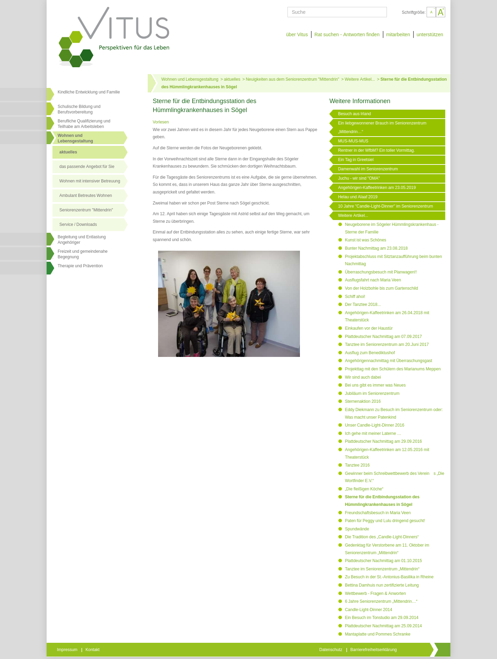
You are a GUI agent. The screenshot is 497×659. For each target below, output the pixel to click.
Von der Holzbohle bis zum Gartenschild (381, 288)
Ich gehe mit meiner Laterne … (373, 433)
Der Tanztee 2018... (363, 304)
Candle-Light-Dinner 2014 (368, 610)
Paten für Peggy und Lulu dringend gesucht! (385, 521)
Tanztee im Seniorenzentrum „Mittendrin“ (382, 569)
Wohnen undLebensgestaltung (75, 138)
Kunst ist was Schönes (365, 240)
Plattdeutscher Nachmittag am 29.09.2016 (383, 441)
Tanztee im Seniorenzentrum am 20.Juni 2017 (387, 344)
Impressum (67, 650)
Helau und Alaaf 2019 (357, 197)
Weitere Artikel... (360, 79)
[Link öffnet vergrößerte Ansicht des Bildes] (229, 304)
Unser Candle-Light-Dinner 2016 (374, 425)
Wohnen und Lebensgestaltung (190, 79)
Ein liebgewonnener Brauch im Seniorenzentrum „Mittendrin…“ (382, 127)
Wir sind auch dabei (363, 377)
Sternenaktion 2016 (363, 401)
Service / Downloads (78, 224)
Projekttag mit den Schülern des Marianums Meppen (392, 369)
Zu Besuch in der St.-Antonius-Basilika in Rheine (389, 577)
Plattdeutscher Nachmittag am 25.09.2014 (383, 626)
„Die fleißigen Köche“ (364, 489)
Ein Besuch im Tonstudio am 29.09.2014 (381, 618)
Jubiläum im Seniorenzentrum (372, 393)
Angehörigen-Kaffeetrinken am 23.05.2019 (377, 188)
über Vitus (297, 34)
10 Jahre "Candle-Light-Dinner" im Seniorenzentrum (385, 206)
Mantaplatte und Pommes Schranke (377, 634)
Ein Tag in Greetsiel (355, 160)
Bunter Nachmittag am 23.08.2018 (376, 248)
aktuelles (68, 152)
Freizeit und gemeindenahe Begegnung (83, 254)
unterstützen (430, 34)
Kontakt (93, 650)
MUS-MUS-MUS (353, 141)
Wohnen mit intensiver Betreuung (89, 181)
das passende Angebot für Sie (86, 166)
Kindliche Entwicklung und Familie (89, 92)
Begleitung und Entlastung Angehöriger (82, 239)
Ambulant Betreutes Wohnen (85, 195)
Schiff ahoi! (355, 296)
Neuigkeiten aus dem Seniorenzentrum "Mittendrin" (292, 79)
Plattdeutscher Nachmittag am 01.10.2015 (383, 561)
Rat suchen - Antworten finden (347, 34)
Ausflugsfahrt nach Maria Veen (373, 280)
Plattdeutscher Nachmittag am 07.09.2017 (383, 337)
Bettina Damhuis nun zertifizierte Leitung (382, 585)
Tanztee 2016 (357, 465)
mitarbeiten (398, 34)
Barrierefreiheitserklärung (374, 650)
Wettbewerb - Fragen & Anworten (375, 593)
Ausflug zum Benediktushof (370, 353)
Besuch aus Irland (354, 114)
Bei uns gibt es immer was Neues (375, 385)
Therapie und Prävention (80, 266)
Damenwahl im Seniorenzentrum (368, 169)
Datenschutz (331, 650)
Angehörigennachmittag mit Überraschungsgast (388, 361)
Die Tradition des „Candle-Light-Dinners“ (382, 537)
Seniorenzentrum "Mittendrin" (86, 210)
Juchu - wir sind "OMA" (359, 178)
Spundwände (357, 529)
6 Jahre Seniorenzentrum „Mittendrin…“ (381, 601)
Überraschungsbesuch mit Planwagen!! (381, 272)
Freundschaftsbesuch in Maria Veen (377, 513)
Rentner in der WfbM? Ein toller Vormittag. (376, 150)
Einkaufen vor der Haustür (368, 328)
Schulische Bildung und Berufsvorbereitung (79, 109)
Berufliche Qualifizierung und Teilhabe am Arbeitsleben (84, 124)
